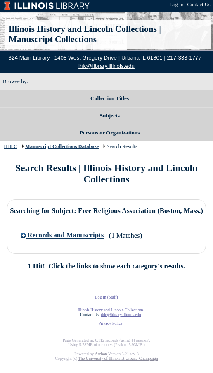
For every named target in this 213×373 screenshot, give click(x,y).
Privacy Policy (111, 323)
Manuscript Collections (53, 39)
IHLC (10, 146)
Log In (177, 4)
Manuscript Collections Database (62, 146)
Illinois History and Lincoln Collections (83, 29)
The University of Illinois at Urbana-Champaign (118, 358)
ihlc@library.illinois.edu (106, 66)
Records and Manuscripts (62, 235)
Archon (101, 353)
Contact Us (198, 4)
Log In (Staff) (106, 297)
